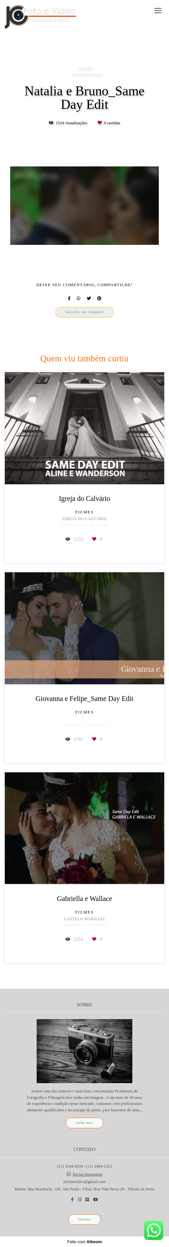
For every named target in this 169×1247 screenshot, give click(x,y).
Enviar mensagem (88, 1174)
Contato (84, 1219)
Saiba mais (84, 1122)
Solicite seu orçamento (84, 312)
